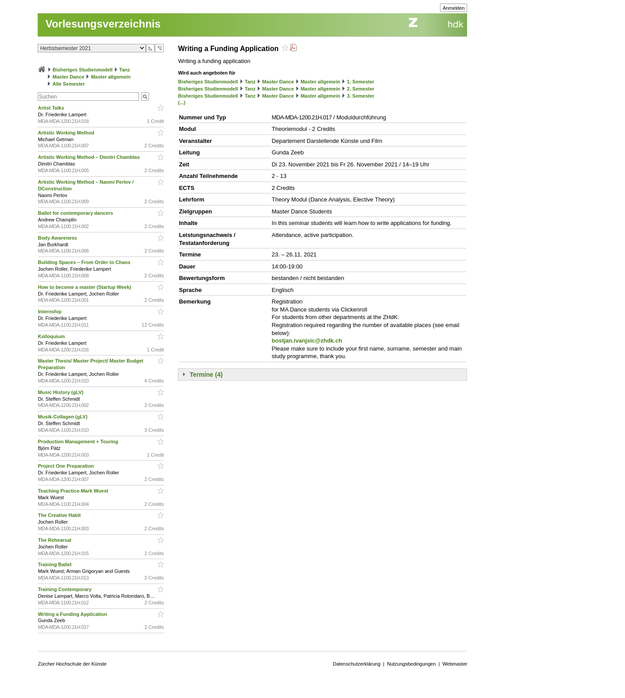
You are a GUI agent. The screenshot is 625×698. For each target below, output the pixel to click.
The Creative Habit (60, 515)
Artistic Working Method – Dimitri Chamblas (89, 157)
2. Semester (360, 88)
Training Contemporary (65, 589)
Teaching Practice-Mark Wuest (74, 490)
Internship (50, 311)
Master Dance (69, 76)
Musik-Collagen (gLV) (63, 416)
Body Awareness (58, 238)
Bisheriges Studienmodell (83, 69)
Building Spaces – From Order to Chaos (84, 262)
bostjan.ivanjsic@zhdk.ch (307, 340)
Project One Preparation (66, 466)
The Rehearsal (55, 540)
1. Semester (360, 81)
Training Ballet (55, 564)
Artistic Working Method (66, 132)
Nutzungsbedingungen (411, 663)
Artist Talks (51, 107)
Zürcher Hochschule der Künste (72, 663)
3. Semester (360, 96)
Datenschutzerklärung (357, 663)
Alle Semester (69, 84)
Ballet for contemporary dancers (76, 213)
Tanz (124, 69)
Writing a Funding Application (73, 614)
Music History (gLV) (61, 392)
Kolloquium (52, 336)
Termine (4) (205, 374)
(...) (181, 102)
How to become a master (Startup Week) (85, 287)
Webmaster (454, 663)
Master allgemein (110, 76)
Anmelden (454, 8)
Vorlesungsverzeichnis (103, 24)
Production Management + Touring (78, 441)
